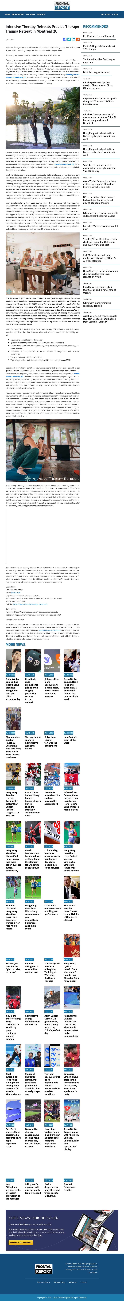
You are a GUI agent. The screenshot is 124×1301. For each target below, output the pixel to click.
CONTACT (41, 14)
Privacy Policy (59, 1282)
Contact (84, 1282)
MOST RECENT (18, 14)
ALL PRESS (30, 14)
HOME (7, 14)
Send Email (15, 592)
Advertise (73, 1282)
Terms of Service (43, 1282)
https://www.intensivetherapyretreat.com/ (30, 604)
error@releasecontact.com (50, 630)
